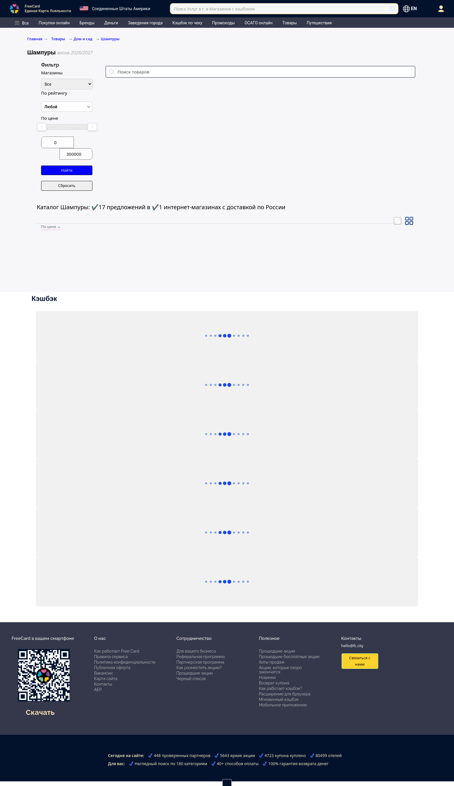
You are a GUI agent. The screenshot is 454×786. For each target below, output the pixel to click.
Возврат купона (274, 683)
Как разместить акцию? (198, 667)
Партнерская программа (200, 662)
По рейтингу (54, 93)
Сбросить (66, 185)
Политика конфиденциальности (124, 662)
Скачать (40, 712)
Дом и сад (83, 38)
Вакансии (103, 673)
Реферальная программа (200, 656)
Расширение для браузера (285, 694)
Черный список (191, 678)
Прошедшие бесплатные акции (289, 656)
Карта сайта (106, 678)
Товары (58, 38)
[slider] (41, 127)
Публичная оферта (112, 667)
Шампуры (110, 38)
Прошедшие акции (194, 673)
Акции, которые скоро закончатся (280, 669)
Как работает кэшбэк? (280, 688)
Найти (66, 170)
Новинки (267, 677)
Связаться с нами (359, 660)
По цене (49, 118)
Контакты (103, 684)
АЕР (98, 689)
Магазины (52, 73)
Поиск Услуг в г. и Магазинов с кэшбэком (214, 9)
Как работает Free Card (116, 651)
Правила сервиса (111, 656)
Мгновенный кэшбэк (279, 699)
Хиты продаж (272, 662)
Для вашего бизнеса (196, 651)
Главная (37, 38)
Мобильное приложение (283, 705)
